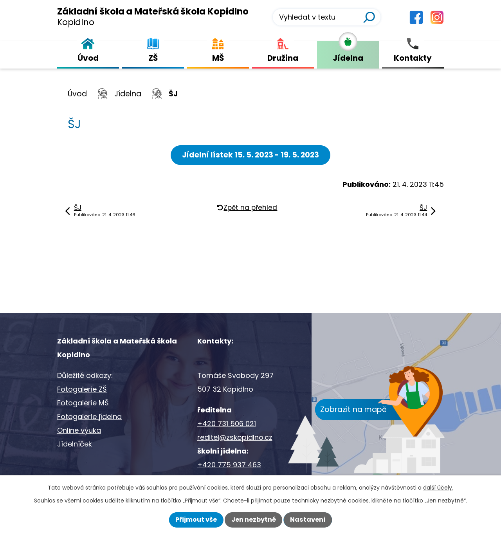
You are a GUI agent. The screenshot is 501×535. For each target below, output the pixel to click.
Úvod (77, 94)
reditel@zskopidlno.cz (234, 437)
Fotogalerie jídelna (89, 416)
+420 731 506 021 (226, 423)
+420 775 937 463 (229, 465)
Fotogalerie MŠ (83, 403)
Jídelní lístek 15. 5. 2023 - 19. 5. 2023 (250, 155)
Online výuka (79, 430)
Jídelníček (74, 444)
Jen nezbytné (253, 519)
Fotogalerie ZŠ (82, 389)
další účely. (438, 488)
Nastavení (308, 519)
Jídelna (127, 94)
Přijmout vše (196, 519)
